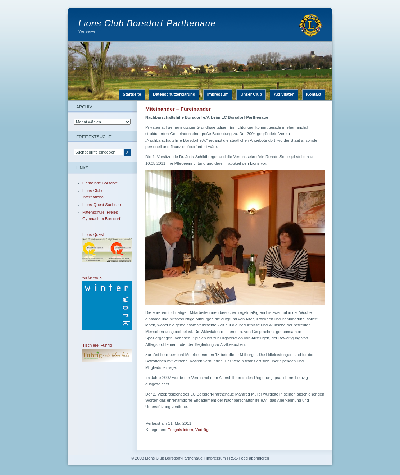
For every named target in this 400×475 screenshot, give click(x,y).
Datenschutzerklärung (174, 94)
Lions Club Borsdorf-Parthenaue (147, 23)
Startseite (132, 94)
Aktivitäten (284, 94)
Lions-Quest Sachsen (101, 204)
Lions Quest (102, 247)
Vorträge (202, 430)
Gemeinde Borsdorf (99, 183)
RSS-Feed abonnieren (249, 458)
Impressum (218, 94)
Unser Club (251, 94)
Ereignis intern (180, 430)
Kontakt (313, 94)
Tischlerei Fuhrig (102, 352)
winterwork (102, 302)
